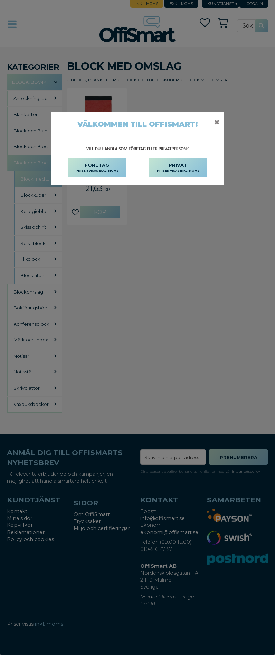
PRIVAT (178, 167)
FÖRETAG (97, 167)
